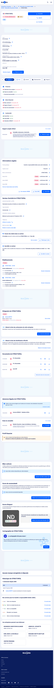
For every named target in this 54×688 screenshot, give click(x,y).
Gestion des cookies (14, 686)
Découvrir (46, 546)
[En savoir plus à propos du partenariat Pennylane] (48, 616)
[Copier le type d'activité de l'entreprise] (10, 210)
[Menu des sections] (2, 79)
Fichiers (2, 662)
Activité (26, 79)
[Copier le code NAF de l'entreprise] (26, 204)
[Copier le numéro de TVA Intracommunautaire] (11, 46)
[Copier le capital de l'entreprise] (49, 169)
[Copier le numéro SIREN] (9, 38)
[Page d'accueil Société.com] (4, 2)
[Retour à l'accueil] (27, 653)
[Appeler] (39, 17)
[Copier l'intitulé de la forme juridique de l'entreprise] (49, 165)
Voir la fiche (47, 318)
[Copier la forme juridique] (21, 56)
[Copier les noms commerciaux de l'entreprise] (49, 172)
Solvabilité (39, 13)
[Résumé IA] (40, 358)
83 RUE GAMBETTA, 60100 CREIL (9, 60)
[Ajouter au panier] (45, 134)
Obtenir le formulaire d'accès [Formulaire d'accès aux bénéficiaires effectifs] (44, 347)
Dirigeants (47, 79)
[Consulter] (45, 358)
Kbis (18, 79)
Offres (2, 660)
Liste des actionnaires (44, 334)
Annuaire (3, 663)
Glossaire (3, 674)
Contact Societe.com (5, 672)
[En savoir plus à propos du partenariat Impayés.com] (48, 612)
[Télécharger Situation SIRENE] (49, 180)
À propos (2, 686)
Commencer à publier (46, 406)
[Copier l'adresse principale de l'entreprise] (18, 60)
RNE (6, 68)
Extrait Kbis (46, 191)
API (2, 665)
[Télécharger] (49, 358)
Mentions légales (6, 72)
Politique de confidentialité (24, 686)
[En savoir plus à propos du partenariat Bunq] (48, 605)
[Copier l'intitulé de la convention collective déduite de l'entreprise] (23, 216)
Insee (3, 68)
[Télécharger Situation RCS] (49, 176)
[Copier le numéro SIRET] (12, 42)
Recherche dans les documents (43, 374)
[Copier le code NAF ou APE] (26, 53)
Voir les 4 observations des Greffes (10, 186)
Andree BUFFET (9, 591)
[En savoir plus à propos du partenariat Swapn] (48, 601)
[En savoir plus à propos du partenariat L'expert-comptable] (48, 608)
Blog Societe (3, 680)
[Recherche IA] (9, 79)
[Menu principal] (51, 2)
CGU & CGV (8, 686)
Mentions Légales (33, 686)
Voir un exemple (48, 128)
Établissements (36, 79)
